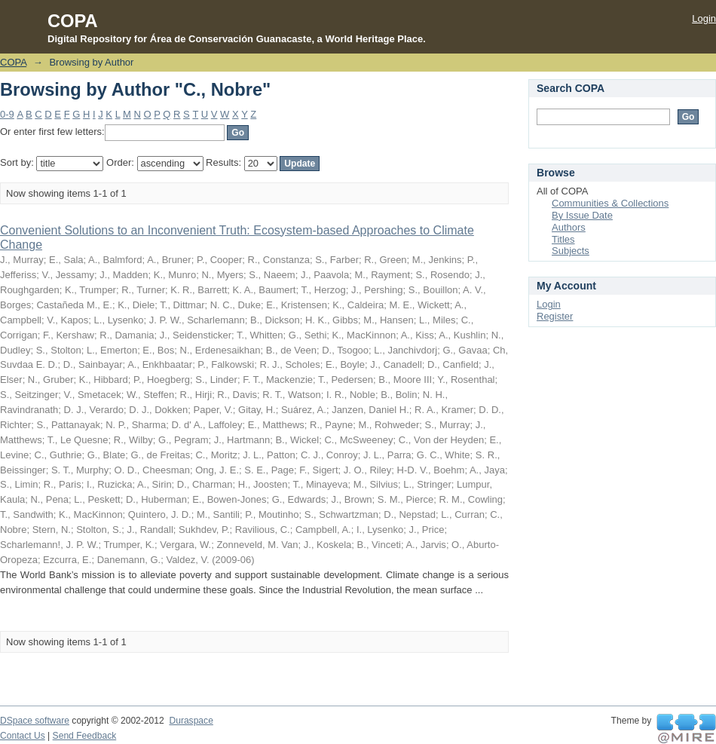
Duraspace (191, 720)
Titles (563, 239)
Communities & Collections (610, 203)
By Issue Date (582, 215)
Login (704, 18)
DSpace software (34, 720)
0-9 (7, 114)
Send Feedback (85, 735)
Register (555, 316)
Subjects (570, 250)
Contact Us (22, 735)
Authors (569, 227)
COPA (13, 62)
